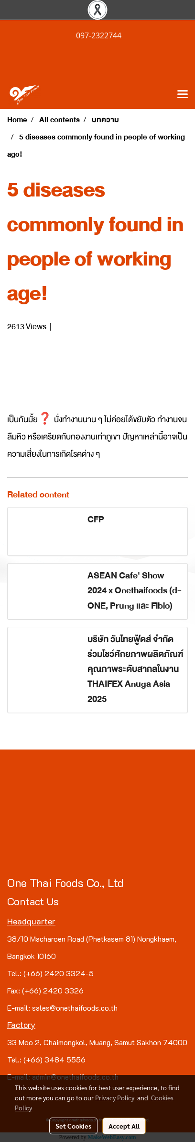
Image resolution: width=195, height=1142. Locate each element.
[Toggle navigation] (182, 94)
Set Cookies (73, 1125)
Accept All (124, 1125)
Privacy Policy (114, 1097)
